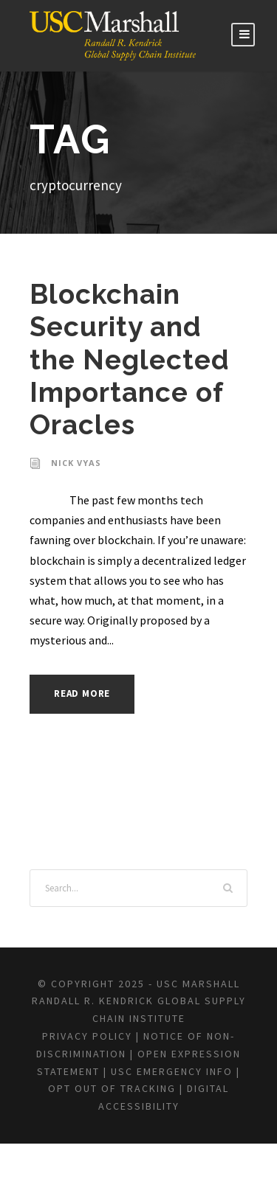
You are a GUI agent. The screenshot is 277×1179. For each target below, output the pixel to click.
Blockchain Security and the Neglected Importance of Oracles (125, 359)
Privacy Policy (97, 1054)
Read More (86, 693)
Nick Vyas (76, 463)
